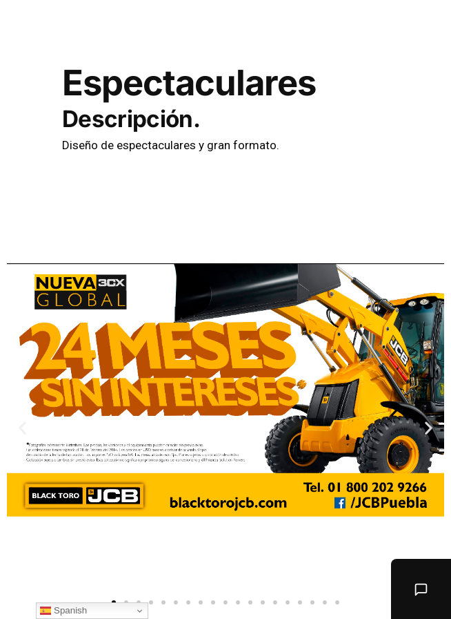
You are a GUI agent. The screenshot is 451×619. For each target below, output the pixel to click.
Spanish (63, 610)
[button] (151, 602)
